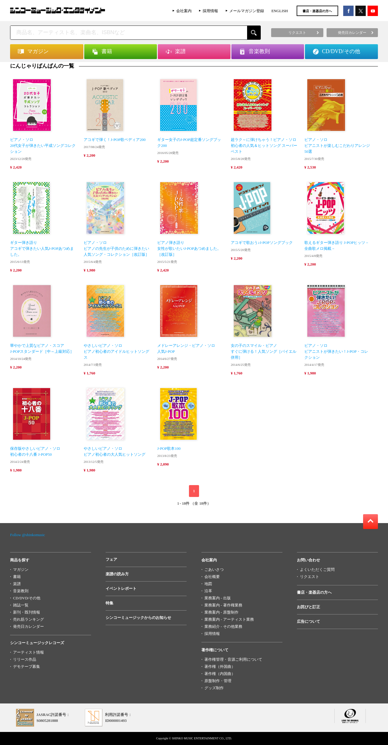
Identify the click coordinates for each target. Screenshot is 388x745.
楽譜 (17, 584)
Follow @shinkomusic (27, 535)
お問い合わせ (308, 560)
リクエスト (309, 576)
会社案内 (184, 11)
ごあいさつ (214, 569)
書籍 (17, 576)
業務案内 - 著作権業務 (223, 605)
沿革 (208, 591)
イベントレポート (121, 588)
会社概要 (212, 576)
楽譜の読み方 (117, 574)
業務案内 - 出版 (217, 598)
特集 (109, 603)
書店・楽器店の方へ (317, 11)
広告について (308, 621)
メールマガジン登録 (246, 11)
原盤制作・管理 (217, 681)
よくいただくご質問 (317, 569)
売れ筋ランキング (28, 619)
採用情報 (210, 11)
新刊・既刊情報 (26, 612)
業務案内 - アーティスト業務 (229, 619)
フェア (111, 559)
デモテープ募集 (26, 666)
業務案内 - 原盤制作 (221, 612)
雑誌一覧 (20, 605)
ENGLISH (279, 11)
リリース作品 (24, 659)
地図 (208, 584)
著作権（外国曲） (219, 666)
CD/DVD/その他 (26, 598)
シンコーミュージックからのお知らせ (138, 617)
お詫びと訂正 (308, 607)
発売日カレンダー (28, 626)
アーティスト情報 (28, 652)
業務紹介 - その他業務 (223, 626)
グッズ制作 (214, 688)
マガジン (20, 569)
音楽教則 (20, 591)
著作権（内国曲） (219, 673)
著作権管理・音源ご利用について (233, 659)
